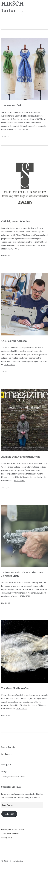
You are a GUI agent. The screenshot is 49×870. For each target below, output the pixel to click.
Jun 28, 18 (5, 371)
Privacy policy (6, 837)
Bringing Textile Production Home (20, 456)
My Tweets (6, 754)
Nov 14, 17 (5, 603)
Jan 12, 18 (5, 487)
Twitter (3, 855)
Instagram (17, 855)
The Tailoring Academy (14, 340)
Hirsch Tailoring (12, 7)
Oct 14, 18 (5, 256)
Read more (23, 129)
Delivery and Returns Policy (12, 829)
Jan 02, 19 (5, 136)
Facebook (10, 855)
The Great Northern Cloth (15, 688)
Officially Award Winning (15, 221)
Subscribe (9, 814)
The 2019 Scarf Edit (11, 105)
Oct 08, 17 (5, 715)
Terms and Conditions (10, 833)
